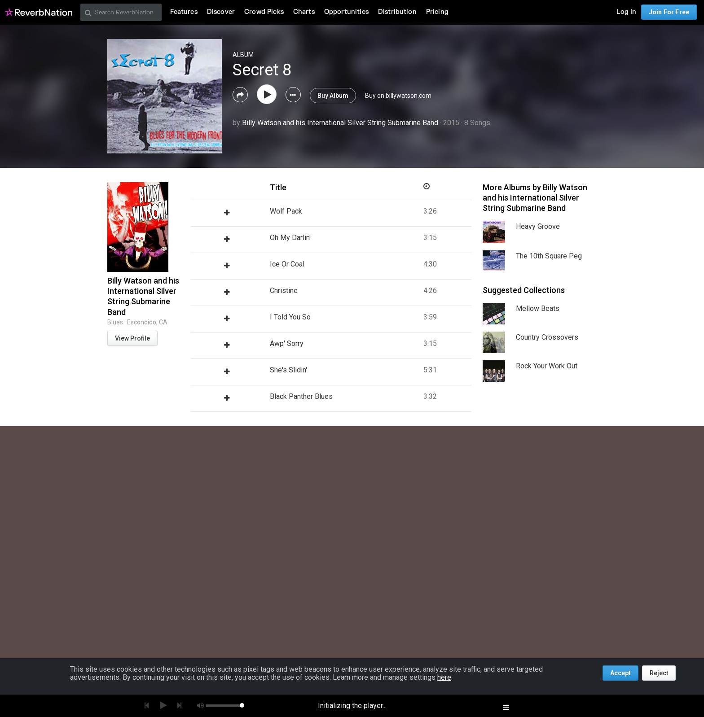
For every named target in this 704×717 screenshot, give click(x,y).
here (444, 677)
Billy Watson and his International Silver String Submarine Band (340, 122)
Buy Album (332, 95)
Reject (659, 673)
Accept (620, 673)
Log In (626, 12)
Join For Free (669, 12)
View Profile (132, 338)
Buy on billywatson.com (398, 95)
